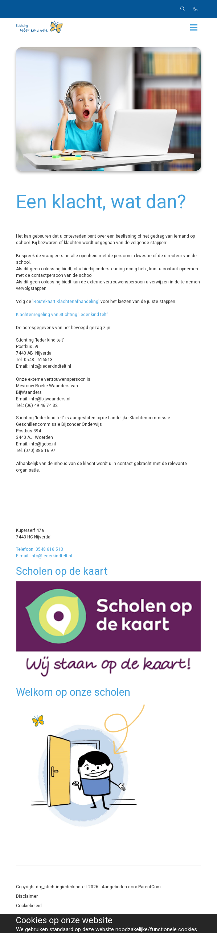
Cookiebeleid (29, 905)
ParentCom (149, 886)
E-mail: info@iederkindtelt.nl (44, 555)
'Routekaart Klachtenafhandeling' (65, 301)
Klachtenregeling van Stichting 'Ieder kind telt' (62, 314)
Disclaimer (27, 896)
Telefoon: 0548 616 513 (39, 549)
